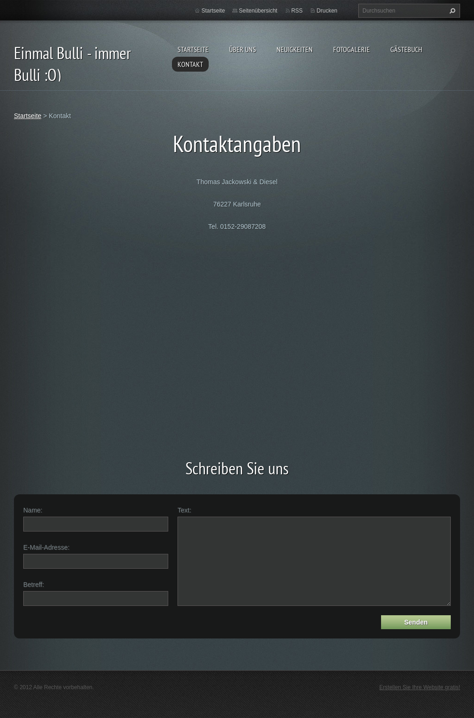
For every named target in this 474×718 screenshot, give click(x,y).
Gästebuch (406, 49)
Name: (32, 510)
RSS (297, 10)
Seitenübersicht (258, 10)
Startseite (193, 49)
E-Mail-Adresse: (46, 547)
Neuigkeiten (294, 49)
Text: (184, 510)
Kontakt (190, 64)
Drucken (326, 10)
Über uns (242, 49)
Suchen (451, 11)
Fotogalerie (351, 49)
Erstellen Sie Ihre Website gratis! (419, 687)
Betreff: (33, 584)
